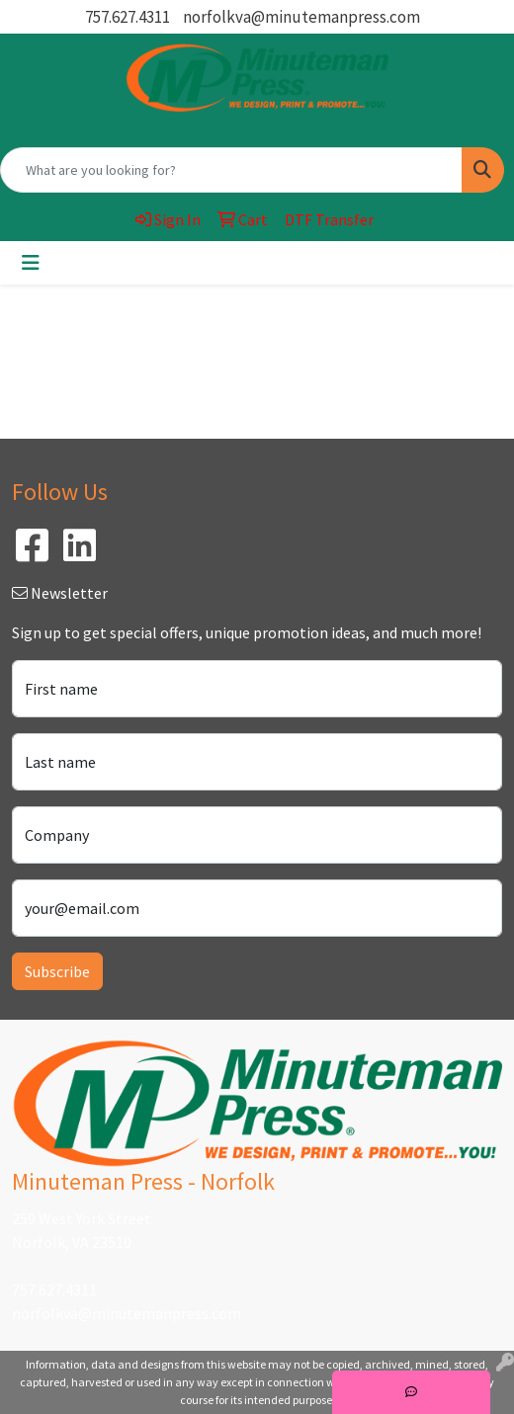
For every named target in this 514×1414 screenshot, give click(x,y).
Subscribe (57, 971)
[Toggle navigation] (30, 263)
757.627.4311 (127, 17)
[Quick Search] (231, 170)
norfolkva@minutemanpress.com (301, 17)
